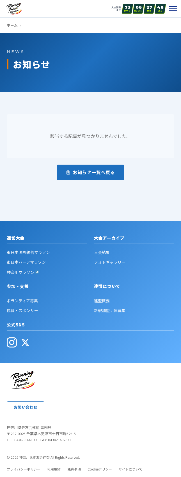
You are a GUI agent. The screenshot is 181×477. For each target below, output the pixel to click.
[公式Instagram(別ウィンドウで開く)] (12, 342)
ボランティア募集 (22, 300)
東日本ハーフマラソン (26, 262)
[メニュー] (173, 8)
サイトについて (130, 469)
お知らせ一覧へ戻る (90, 172)
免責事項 (74, 469)
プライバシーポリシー (23, 469)
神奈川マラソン (23, 272)
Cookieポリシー (100, 469)
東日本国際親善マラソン (28, 252)
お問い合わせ (25, 407)
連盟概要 (102, 300)
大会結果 (102, 252)
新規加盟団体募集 (109, 310)
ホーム (12, 25)
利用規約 (54, 469)
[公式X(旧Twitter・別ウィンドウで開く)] (25, 342)
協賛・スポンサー (22, 310)
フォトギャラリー (109, 262)
